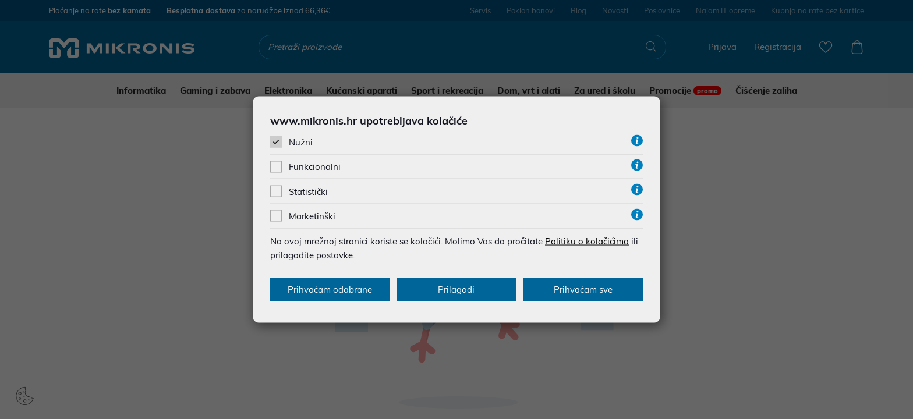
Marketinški (312, 215)
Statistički (308, 191)
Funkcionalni (315, 166)
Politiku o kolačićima (587, 240)
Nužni (301, 142)
